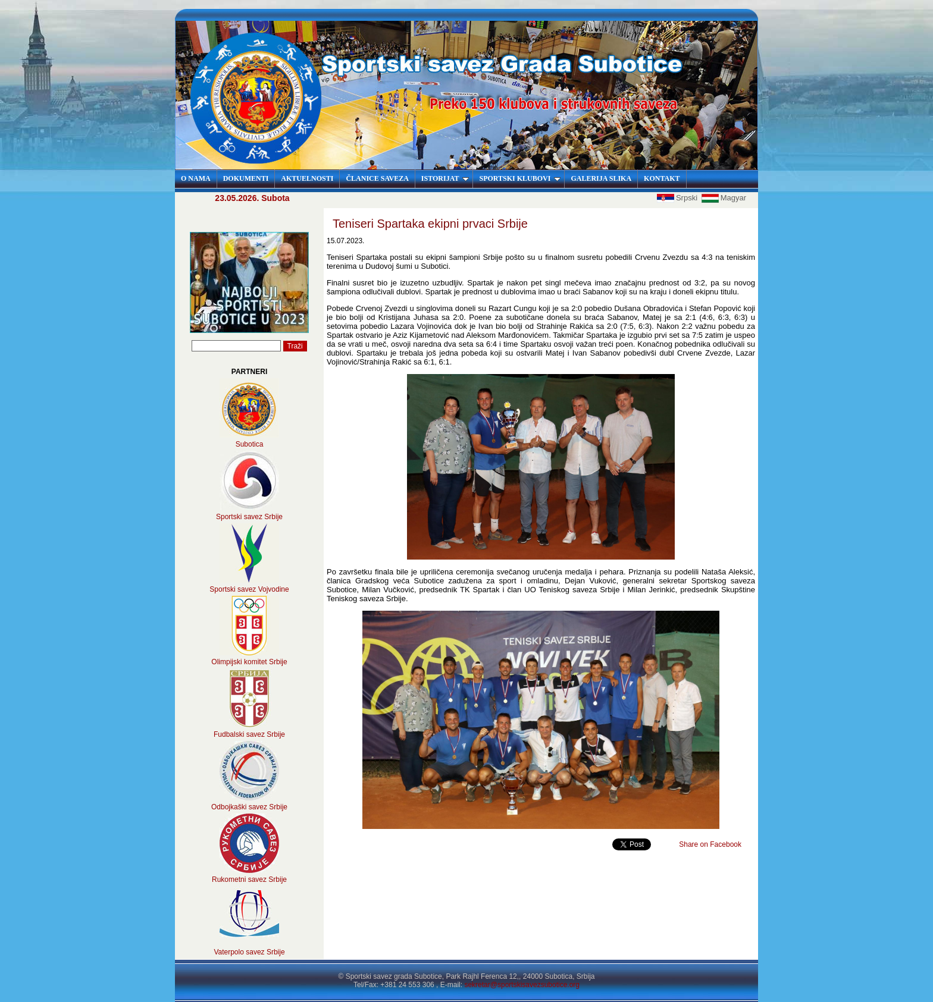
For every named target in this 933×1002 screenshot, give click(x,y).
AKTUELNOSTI (307, 178)
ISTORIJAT (445, 178)
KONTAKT (662, 178)
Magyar (724, 197)
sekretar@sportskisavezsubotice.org (522, 985)
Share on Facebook (710, 844)
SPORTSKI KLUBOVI (520, 178)
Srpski (678, 197)
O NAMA (196, 178)
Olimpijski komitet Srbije (249, 662)
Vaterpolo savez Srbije (249, 952)
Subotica (250, 444)
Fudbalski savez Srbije (249, 734)
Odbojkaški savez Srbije (249, 807)
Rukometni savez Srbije (249, 879)
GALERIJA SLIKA (601, 178)
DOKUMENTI (246, 178)
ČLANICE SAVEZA (377, 178)
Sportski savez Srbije (249, 517)
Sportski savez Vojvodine (249, 589)
